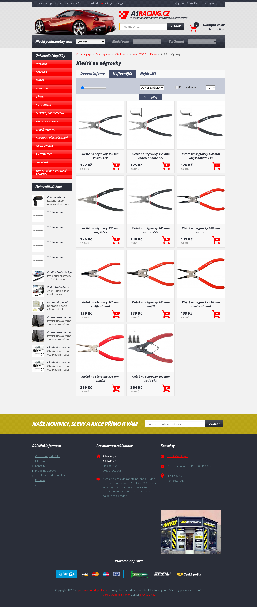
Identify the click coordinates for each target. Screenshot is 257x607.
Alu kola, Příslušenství (52, 138)
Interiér (41, 64)
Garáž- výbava (45, 129)
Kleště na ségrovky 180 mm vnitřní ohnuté (201, 304)
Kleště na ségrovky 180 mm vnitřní (201, 230)
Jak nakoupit (42, 461)
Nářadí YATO (139, 54)
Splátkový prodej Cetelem (50, 475)
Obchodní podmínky (47, 456)
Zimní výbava (44, 146)
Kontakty (40, 466)
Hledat (175, 26)
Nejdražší (148, 73)
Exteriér (41, 72)
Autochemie (44, 105)
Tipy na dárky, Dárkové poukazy (51, 172)
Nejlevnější (122, 73)
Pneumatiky (44, 154)
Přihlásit (194, 3)
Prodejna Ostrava (45, 470)
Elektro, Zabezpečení (50, 113)
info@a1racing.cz (115, 3)
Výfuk (40, 96)
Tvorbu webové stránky (116, 594)
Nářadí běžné (121, 54)
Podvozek (42, 88)
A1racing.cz (153, 15)
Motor (40, 80)
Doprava (40, 480)
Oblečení (42, 162)
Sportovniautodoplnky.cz (92, 590)
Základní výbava (47, 121)
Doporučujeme (92, 73)
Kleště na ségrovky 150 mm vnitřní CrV (100, 156)
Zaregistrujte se (213, 3)
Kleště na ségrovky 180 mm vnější (151, 304)
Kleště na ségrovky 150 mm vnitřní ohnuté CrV (151, 156)
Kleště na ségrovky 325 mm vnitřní (100, 378)
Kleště (153, 54)
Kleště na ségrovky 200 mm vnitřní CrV (151, 230)
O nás (38, 485)
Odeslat (214, 424)
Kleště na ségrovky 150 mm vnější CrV (100, 230)
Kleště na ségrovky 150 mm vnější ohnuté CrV (201, 156)
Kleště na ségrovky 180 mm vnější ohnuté (100, 304)
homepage (85, 54)
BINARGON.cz (147, 594)
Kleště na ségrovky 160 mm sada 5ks (151, 378)
